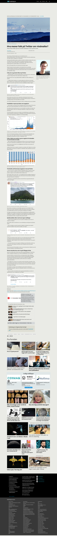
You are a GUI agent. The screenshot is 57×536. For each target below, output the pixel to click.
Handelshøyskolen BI (11, 514)
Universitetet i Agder (40, 521)
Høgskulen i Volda (11, 519)
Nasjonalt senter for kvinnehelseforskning (28, 513)
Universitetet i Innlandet (41, 523)
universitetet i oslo (28, 334)
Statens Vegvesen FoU (41, 513)
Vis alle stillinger (28, 387)
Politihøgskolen (40, 501)
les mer (42, 16)
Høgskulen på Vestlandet (12, 520)
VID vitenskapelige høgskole (41, 531)
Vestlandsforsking (40, 529)
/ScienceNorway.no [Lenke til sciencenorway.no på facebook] (41, 481)
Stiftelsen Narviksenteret (41, 514)
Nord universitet (25, 517)
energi (19, 334)
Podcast (43, 1)
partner (34, 334)
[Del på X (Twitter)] (9, 336)
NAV (9, 529)
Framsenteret (10, 512)
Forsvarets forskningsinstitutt (12, 511)
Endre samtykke (11, 496)
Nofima (24, 516)
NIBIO (9, 530)
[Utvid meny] (49, 1)
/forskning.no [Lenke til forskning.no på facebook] (40, 478)
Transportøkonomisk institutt (42, 519)
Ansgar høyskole (11, 501)
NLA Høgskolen (25, 501)
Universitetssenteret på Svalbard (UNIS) (43, 528)
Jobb (46, 1)
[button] (48, 381)
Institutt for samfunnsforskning (13, 522)
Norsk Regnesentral (25, 526)
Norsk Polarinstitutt (25, 525)
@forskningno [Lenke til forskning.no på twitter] (40, 476)
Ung (40, 1)
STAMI (39, 512)
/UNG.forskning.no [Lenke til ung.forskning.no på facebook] (41, 479)
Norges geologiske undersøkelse (27, 523)
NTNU (24, 506)
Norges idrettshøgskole (26, 524)
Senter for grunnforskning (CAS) (42, 509)
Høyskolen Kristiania (11, 521)
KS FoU (9, 523)
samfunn (15, 334)
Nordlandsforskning (26, 518)
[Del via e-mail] (12, 336)
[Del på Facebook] (7, 336)
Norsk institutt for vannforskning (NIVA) (28, 531)
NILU (9, 533)
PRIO (38, 502)
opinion (22, 334)
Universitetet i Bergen (41, 522)
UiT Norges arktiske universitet (42, 520)
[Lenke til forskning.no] (21, 1)
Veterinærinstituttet (40, 530)
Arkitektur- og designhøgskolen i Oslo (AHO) (14, 502)
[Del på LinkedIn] (10, 336)
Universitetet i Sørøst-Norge (41, 527)
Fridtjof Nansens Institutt (12, 513)
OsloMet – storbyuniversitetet (27, 532)
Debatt (38, 1)
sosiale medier (10, 334)
